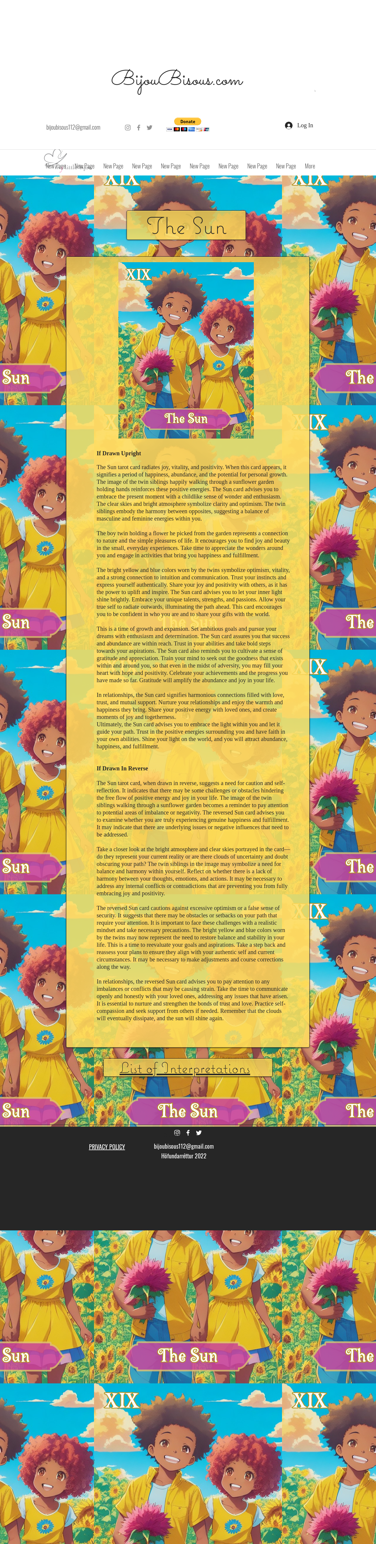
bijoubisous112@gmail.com (73, 127)
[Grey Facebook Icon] (138, 127)
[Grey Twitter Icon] (149, 127)
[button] (315, 90)
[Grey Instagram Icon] (128, 127)
